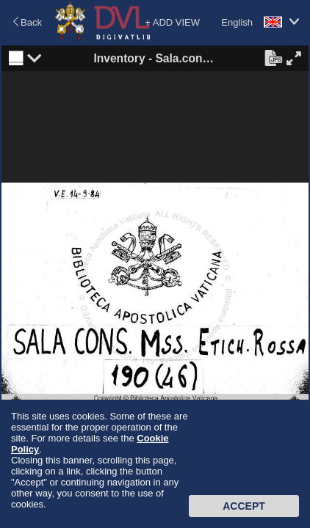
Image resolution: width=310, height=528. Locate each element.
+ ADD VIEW (172, 22)
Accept (244, 506)
